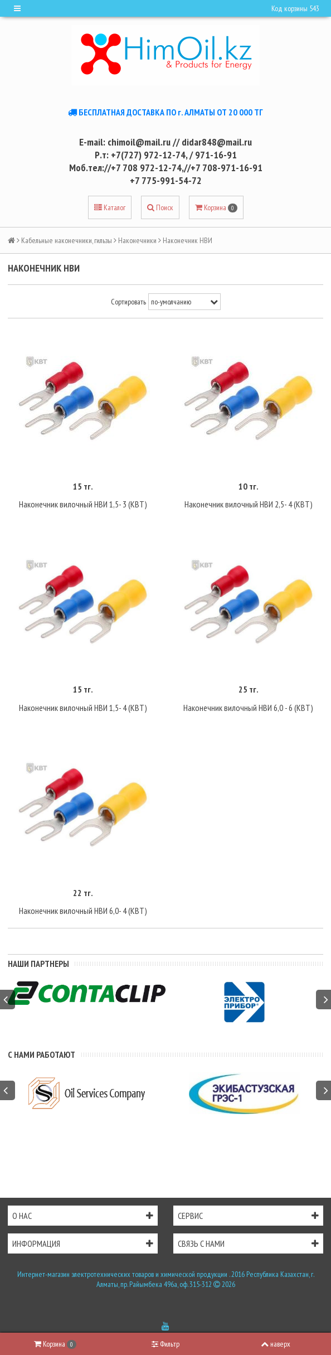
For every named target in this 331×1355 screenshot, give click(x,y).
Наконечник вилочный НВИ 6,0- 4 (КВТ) (83, 910)
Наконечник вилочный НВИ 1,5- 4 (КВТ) (83, 707)
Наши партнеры (38, 963)
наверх (275, 1344)
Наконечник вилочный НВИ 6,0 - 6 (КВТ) (248, 707)
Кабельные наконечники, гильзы (66, 240)
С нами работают (41, 1054)
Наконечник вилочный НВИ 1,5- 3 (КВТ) (83, 504)
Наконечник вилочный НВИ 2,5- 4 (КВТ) (248, 504)
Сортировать (128, 302)
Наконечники (137, 240)
